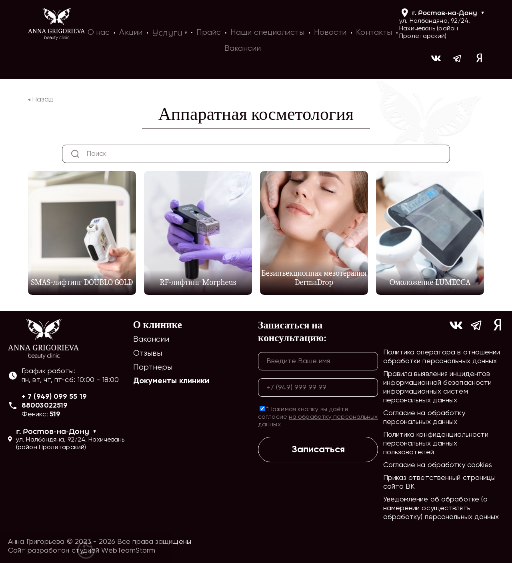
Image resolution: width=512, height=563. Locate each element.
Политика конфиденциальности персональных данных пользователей (436, 443)
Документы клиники (171, 381)
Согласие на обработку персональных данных (424, 418)
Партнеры (153, 367)
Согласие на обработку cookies (437, 465)
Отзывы (147, 353)
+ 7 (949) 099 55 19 (54, 396)
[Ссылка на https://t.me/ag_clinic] (457, 60)
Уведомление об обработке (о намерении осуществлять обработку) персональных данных (441, 508)
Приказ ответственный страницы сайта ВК (439, 482)
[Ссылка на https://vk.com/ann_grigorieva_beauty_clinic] (436, 60)
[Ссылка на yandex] (479, 60)
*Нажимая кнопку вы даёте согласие (318, 417)
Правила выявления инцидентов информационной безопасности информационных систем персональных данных (437, 387)
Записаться (318, 449)
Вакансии (151, 339)
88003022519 (45, 405)
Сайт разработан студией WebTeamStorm (81, 550)
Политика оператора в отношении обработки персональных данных (441, 357)
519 (55, 414)
